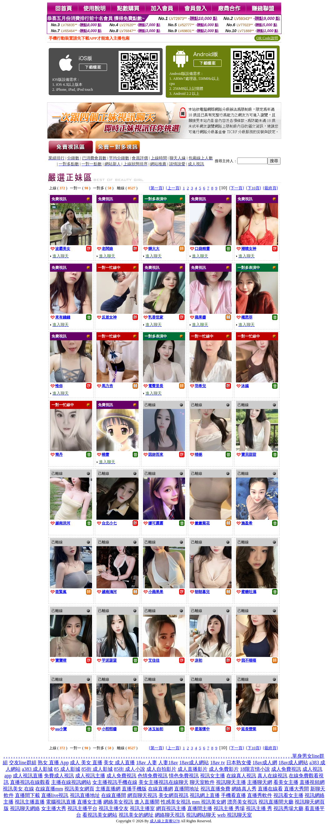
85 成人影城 (67, 769)
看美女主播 (285, 782)
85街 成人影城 (97, 769)
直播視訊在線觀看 (30, 782)
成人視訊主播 (90, 775)
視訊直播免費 (215, 788)
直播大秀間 (296, 788)
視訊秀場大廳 (288, 808)
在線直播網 (160, 788)
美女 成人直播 (119, 762)
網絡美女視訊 (118, 801)
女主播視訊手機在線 (114, 782)
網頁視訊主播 (171, 808)
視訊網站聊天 (201, 815)
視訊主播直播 (30, 801)
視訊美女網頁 (79, 788)
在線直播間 (113, 795)
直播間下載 (27, 795)
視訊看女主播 (288, 795)
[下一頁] (236, 188)
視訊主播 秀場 (229, 808)
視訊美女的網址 (136, 815)
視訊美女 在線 (18, 788)
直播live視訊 (55, 795)
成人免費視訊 (286, 769)
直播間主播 (199, 808)
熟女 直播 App (53, 762)
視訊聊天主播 (231, 782)
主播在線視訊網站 (71, 782)
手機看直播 (233, 795)
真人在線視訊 (272, 775)
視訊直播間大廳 (275, 801)
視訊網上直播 (205, 795)
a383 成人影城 (37, 769)
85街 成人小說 (129, 769)
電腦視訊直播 (61, 801)
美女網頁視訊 (173, 795)
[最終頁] (270, 188)
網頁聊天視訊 (142, 795)
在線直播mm (49, 788)
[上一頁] (173, 188)
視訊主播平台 (82, 808)
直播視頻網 (312, 782)
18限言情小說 (255, 769)
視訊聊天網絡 (25, 808)
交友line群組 (23, 762)
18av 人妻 (146, 762)
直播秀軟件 (259, 795)
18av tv (217, 762)
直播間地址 (186, 788)
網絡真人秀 (244, 788)
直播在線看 (270, 788)
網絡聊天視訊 (170, 815)
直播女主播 (89, 801)
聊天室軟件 (202, 782)
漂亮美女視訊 (242, 801)
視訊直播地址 (85, 795)
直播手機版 (134, 788)
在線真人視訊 (241, 775)
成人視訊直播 (28, 775)
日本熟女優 (238, 762)
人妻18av (168, 762)
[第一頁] (156, 188)
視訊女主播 (212, 775)
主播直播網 (107, 788)
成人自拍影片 (161, 769)
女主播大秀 (53, 808)
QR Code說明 (267, 38)
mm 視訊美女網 (209, 801)
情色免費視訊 (184, 775)
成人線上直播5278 (165, 821)
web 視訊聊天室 (234, 815)
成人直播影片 (193, 769)
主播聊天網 (259, 782)
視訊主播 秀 (259, 808)
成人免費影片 (224, 769)
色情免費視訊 (153, 775)
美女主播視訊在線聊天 (163, 782)
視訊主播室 (142, 808)
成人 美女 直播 (86, 762)
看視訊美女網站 (99, 815)
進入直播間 (147, 801)
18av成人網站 (194, 762)
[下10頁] (253, 188)
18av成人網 (264, 762)
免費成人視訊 (59, 775)
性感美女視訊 (176, 801)
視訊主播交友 (114, 808)
